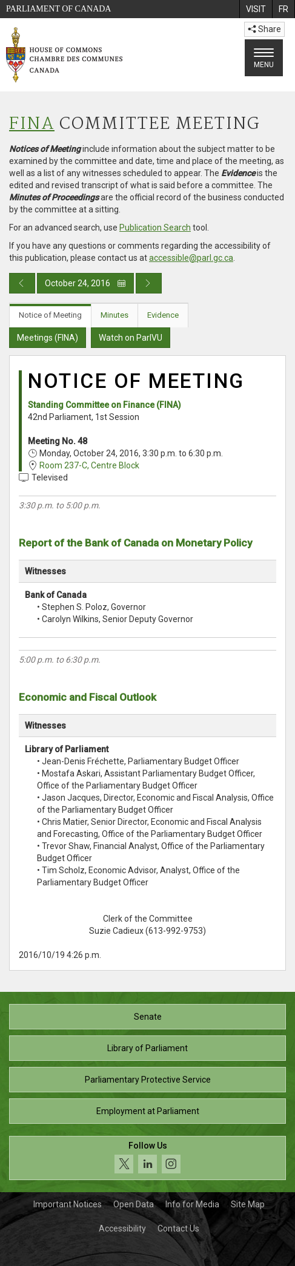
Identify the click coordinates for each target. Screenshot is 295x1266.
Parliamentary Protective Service (148, 1079)
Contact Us (178, 1228)
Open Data (133, 1204)
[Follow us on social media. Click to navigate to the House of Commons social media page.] (147, 1158)
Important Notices (67, 1204)
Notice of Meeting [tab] (50, 315)
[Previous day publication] (22, 283)
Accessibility (122, 1228)
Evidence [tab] (163, 315)
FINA (32, 124)
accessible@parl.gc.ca (191, 258)
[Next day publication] (149, 283)
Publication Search (155, 227)
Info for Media (192, 1204)
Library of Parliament (147, 1048)
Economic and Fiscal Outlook (87, 697)
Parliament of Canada (58, 8)
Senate (148, 1017)
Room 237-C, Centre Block (89, 465)
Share (264, 29)
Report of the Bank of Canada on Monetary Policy (135, 543)
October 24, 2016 (85, 283)
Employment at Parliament (147, 1111)
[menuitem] (255, 9)
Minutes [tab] (114, 315)
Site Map (248, 1204)
